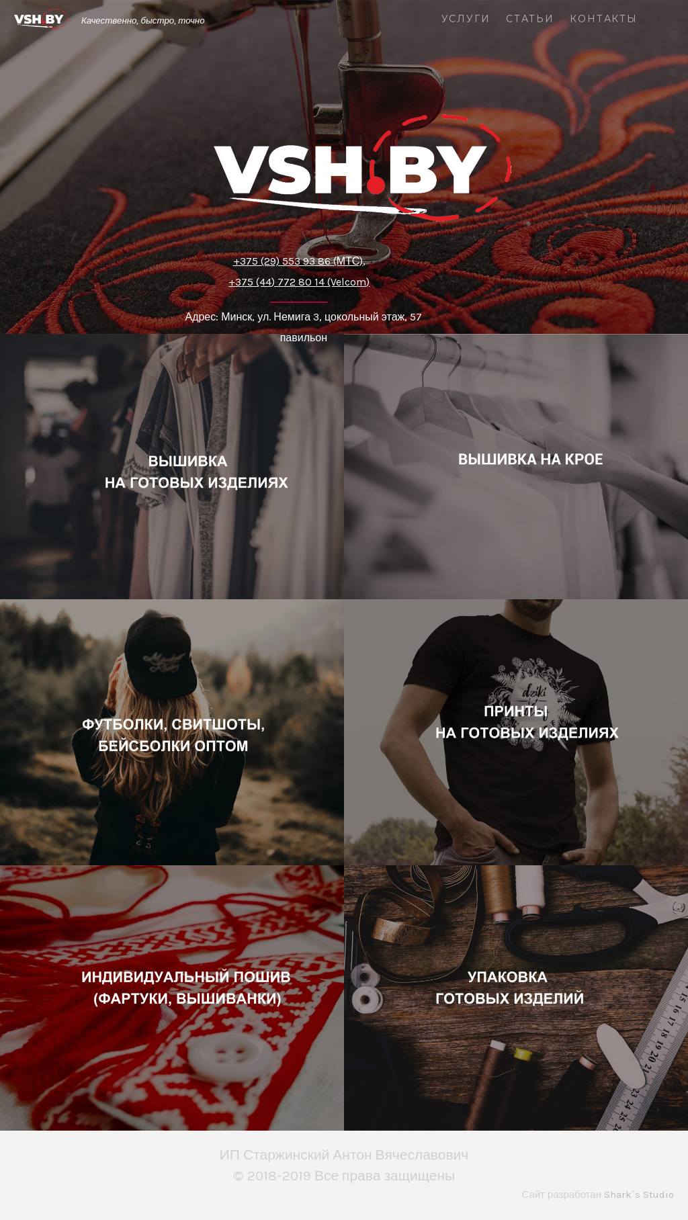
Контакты (604, 19)
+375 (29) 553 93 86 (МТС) (298, 261)
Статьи (530, 19)
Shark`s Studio (639, 1194)
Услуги (465, 19)
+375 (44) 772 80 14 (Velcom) (299, 281)
